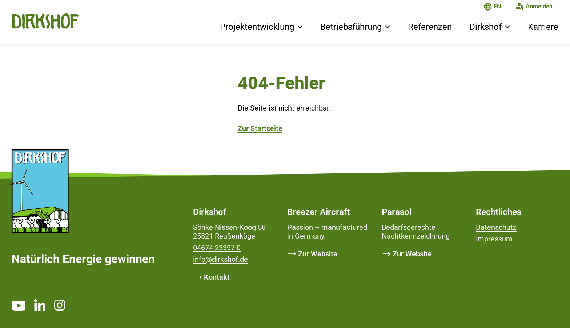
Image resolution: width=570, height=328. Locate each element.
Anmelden (539, 6)
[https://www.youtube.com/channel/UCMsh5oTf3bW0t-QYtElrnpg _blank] (18, 305)
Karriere (543, 27)
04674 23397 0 (217, 247)
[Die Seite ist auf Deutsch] (487, 7)
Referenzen (430, 27)
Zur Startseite (260, 128)
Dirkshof (485, 27)
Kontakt (217, 277)
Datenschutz (496, 227)
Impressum (494, 239)
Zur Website (317, 253)
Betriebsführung (351, 27)
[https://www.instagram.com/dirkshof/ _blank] (59, 305)
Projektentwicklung (257, 27)
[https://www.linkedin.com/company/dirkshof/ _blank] (39, 304)
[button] (300, 27)
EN (497, 6)
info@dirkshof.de (220, 259)
